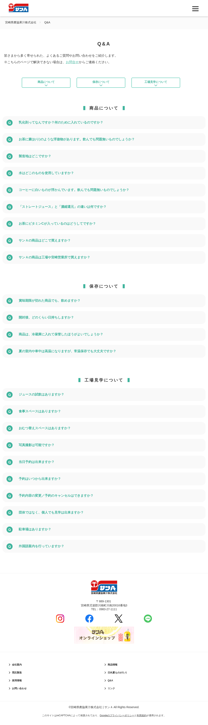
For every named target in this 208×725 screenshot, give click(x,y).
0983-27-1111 (108, 613)
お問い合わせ (19, 692)
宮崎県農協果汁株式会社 (20, 22)
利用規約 (141, 719)
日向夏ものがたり (117, 676)
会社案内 (17, 668)
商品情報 (112, 668)
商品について (46, 84)
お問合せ (72, 62)
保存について (101, 84)
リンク (111, 692)
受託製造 (17, 676)
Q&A (110, 684)
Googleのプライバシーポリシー (117, 719)
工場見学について (156, 84)
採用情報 (17, 684)
